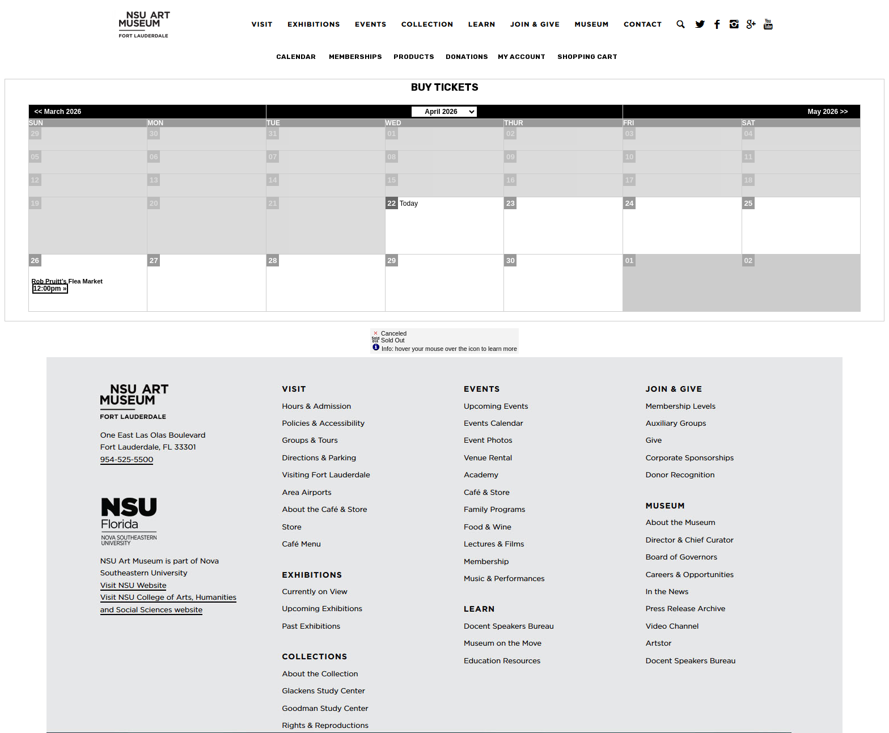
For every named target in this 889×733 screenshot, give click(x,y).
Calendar (296, 57)
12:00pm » (50, 289)
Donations (467, 57)
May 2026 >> (828, 112)
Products (413, 57)
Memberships (355, 57)
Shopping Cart (587, 57)
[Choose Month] (444, 112)
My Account (521, 57)
